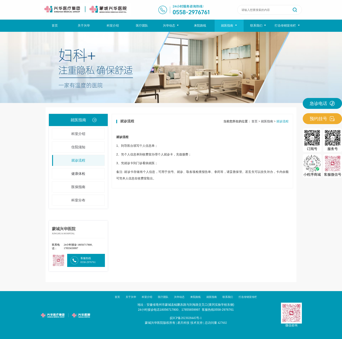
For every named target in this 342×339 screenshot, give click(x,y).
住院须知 (68, 147)
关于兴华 (84, 25)
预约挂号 (322, 118)
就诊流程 (68, 160)
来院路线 (200, 25)
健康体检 (68, 173)
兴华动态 (171, 25)
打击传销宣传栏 (287, 25)
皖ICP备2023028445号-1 (186, 318)
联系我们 (258, 25)
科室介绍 (113, 25)
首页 (55, 25)
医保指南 (68, 187)
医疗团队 (142, 25)
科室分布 (68, 200)
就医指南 (229, 25)
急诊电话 (322, 103)
